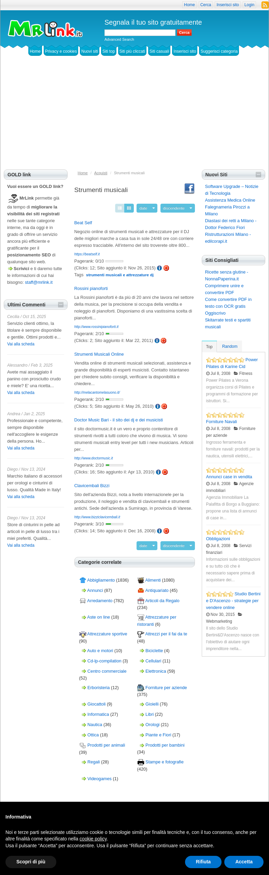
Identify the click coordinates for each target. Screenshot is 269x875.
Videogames (99, 775)
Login (249, 4)
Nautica (94, 721)
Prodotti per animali (106, 742)
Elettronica (155, 668)
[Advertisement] (134, 118)
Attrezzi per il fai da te (166, 631)
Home (189, 4)
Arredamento (99, 597)
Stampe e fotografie (164, 759)
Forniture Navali (221, 421)
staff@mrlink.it (39, 282)
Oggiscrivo (215, 313)
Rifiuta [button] (203, 861)
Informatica (98, 711)
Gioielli (151, 701)
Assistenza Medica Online (230, 200)
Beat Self (83, 221)
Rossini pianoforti (91, 287)
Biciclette (154, 647)
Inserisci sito (227, 4)
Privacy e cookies (61, 51)
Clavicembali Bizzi (92, 484)
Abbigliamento (101, 577)
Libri (149, 711)
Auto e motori (100, 647)
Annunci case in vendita (229, 476)
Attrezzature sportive (107, 631)
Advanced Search (119, 39)
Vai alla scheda (20, 344)
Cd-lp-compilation (104, 657)
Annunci (95, 587)
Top (209, 346)
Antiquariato (156, 587)
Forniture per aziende (166, 684)
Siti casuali (159, 51)
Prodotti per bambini (165, 742)
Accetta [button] (244, 861)
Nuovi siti (89, 51)
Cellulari (153, 657)
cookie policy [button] (93, 838)
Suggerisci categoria (219, 51)
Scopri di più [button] (30, 861)
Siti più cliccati (132, 51)
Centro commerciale (107, 668)
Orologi (152, 721)
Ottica (93, 732)
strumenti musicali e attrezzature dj (120, 273)
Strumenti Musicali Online (99, 352)
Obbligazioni (218, 538)
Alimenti (153, 577)
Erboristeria (98, 684)
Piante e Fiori (158, 732)
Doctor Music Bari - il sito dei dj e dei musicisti (118, 418)
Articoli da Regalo (162, 597)
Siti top (108, 51)
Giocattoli (96, 701)
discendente (176, 207)
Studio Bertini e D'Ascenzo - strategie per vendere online (233, 600)
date (148, 207)
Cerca (205, 4)
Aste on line (98, 614)
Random (230, 346)
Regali (93, 759)
